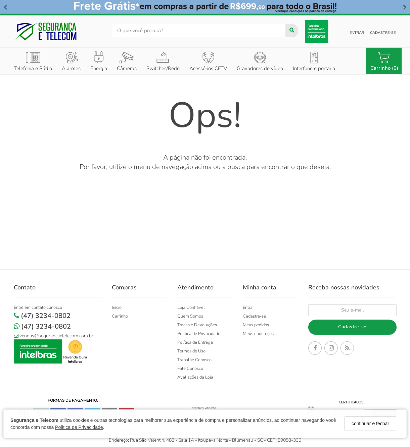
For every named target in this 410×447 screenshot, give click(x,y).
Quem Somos (190, 316)
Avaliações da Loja (195, 377)
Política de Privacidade (79, 427)
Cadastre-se (383, 32)
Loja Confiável (191, 307)
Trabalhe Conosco (194, 360)
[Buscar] (291, 30)
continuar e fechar (370, 423)
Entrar (357, 32)
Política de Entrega (195, 342)
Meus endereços (258, 334)
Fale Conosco (190, 369)
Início (117, 307)
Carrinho (120, 316)
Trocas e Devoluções (197, 325)
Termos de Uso (191, 351)
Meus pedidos (256, 325)
